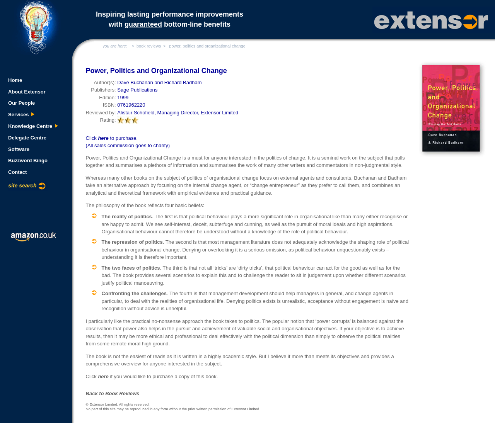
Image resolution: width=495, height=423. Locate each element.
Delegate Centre (27, 138)
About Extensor (27, 92)
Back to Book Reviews (113, 393)
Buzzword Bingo (28, 160)
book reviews (149, 46)
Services (21, 114)
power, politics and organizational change (207, 46)
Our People (21, 103)
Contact (17, 172)
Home (15, 80)
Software (18, 149)
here (103, 138)
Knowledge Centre (33, 126)
